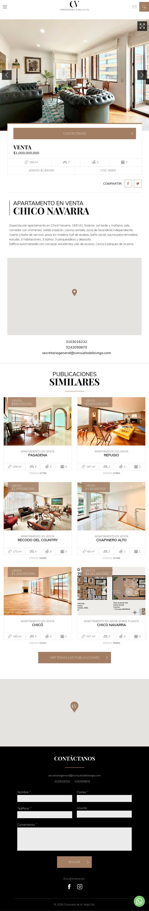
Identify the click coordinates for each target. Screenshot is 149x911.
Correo (82, 792)
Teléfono (24, 808)
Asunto (82, 808)
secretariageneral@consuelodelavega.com (76, 353)
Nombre (24, 792)
